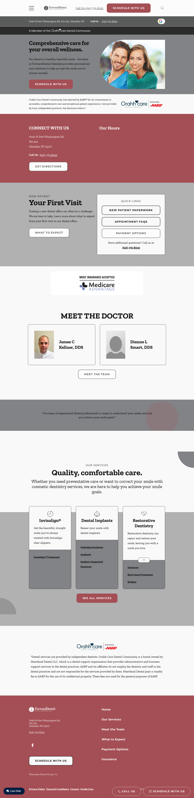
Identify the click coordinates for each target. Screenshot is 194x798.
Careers (74, 789)
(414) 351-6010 (109, 21)
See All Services (97, 598)
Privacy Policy (37, 789)
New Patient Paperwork (131, 210)
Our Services (111, 719)
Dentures (133, 567)
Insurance (109, 759)
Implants (86, 554)
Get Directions (48, 166)
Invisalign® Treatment (47, 557)
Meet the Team (97, 374)
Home (106, 709)
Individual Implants (92, 547)
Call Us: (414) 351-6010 (89, 8)
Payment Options (131, 233)
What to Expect (49, 232)
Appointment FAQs (131, 221)
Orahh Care (86, 789)
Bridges (132, 581)
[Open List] (144, 560)
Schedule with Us (129, 8)
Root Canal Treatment (140, 574)
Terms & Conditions (57, 789)
